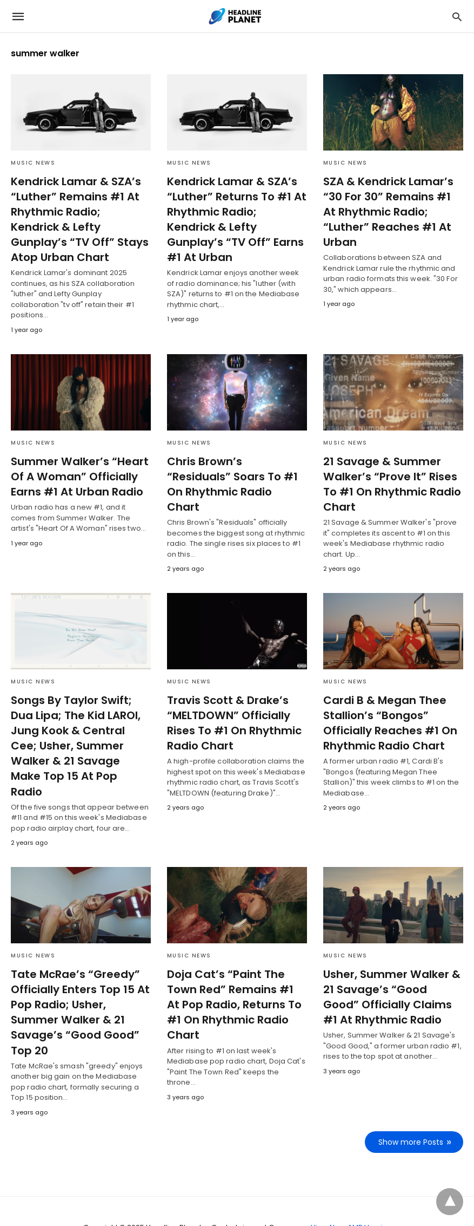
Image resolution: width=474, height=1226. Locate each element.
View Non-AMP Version (351, 1195)
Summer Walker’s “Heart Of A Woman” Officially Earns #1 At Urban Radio (76, 461)
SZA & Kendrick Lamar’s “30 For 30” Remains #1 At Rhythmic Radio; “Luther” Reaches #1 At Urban (391, 204)
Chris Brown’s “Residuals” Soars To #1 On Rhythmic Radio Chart (235, 461)
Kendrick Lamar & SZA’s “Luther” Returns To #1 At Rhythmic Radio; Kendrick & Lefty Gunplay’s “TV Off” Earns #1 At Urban (236, 212)
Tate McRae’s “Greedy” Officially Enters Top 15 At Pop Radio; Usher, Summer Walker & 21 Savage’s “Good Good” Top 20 (78, 980)
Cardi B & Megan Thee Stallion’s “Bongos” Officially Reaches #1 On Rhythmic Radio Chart (388, 707)
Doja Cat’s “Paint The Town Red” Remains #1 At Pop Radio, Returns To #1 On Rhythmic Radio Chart (235, 965)
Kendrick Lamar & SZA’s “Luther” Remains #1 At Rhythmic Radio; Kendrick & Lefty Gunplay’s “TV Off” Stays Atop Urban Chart (80, 212)
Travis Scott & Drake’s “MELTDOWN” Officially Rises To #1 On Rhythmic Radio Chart (232, 707)
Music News (33, 163)
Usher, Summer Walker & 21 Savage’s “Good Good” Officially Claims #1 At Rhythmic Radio (392, 965)
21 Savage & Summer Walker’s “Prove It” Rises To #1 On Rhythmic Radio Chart (390, 468)
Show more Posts (410, 1110)
